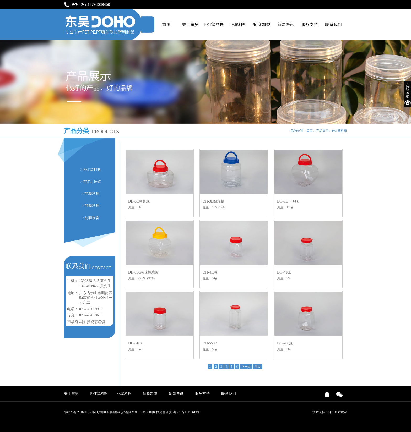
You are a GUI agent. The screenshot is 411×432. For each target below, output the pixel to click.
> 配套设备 (90, 218)
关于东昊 (190, 24)
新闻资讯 (285, 24)
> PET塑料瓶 (90, 170)
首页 (166, 24)
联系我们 (333, 24)
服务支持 (309, 24)
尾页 (258, 366)
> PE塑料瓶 (91, 194)
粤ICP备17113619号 (186, 412)
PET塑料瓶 (214, 24)
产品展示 (322, 131)
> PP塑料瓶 (91, 206)
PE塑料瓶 (238, 24)
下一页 (246, 366)
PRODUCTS (105, 131)
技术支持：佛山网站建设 (329, 412)
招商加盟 (261, 24)
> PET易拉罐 (90, 182)
